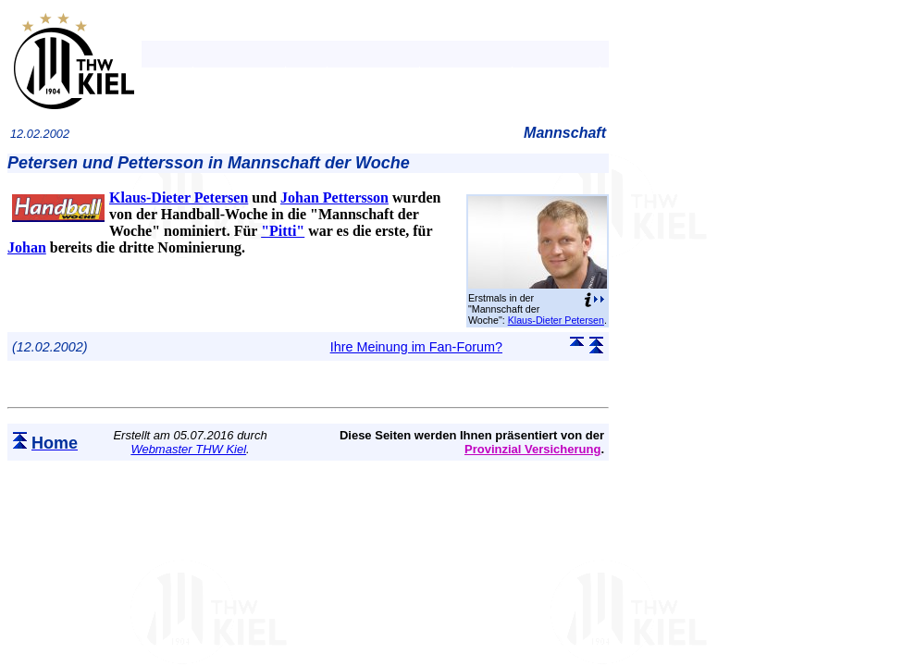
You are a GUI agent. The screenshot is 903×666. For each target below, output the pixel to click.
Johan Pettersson (334, 197)
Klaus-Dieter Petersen (556, 320)
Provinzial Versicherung (532, 449)
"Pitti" (282, 231)
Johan (26, 247)
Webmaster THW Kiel (188, 449)
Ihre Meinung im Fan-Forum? (416, 346)
